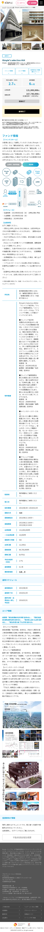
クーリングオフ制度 (30, 918)
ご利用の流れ (6, 907)
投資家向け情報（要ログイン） (35, 71)
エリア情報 (21, 71)
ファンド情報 (8, 71)
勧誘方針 (4, 914)
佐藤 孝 (22, 572)
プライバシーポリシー (30, 910)
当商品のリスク (28, 914)
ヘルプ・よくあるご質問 (31, 907)
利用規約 (4, 910)
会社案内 (4, 918)
